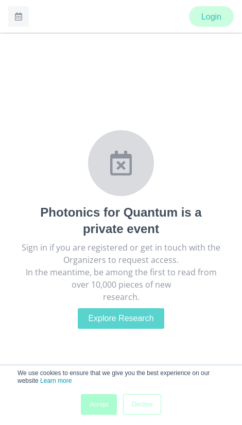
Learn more (56, 380)
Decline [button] (142, 404)
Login (211, 16)
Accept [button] (99, 404)
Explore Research (120, 318)
